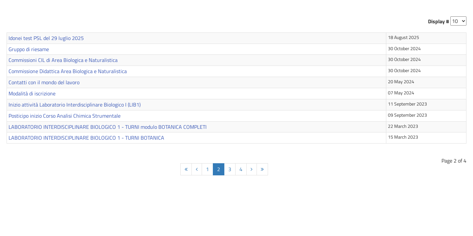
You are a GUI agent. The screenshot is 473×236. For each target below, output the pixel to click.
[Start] (186, 169)
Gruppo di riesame (29, 49)
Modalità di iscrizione (32, 93)
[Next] (251, 169)
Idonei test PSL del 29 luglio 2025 (46, 38)
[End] (262, 169)
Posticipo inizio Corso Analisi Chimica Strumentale (65, 116)
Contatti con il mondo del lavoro (44, 82)
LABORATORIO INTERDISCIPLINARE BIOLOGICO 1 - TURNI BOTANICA (86, 138)
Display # (438, 21)
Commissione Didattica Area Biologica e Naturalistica (68, 71)
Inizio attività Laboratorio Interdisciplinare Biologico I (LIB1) (75, 104)
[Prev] (196, 169)
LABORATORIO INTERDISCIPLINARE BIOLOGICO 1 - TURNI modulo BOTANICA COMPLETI (108, 127)
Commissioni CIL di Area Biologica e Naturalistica (63, 60)
